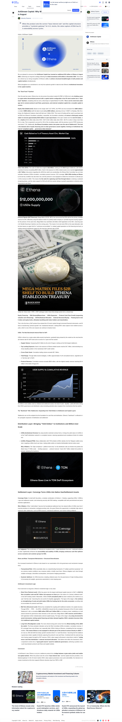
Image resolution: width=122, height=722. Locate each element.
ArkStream (100, 53)
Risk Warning (56, 720)
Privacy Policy (47, 720)
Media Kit (31, 720)
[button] (109, 2)
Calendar (38, 6)
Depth (30, 6)
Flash (23, 6)
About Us (24, 720)
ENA (94, 53)
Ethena (89, 53)
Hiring (62, 720)
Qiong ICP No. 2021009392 (88, 720)
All (107, 59)
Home (15, 6)
